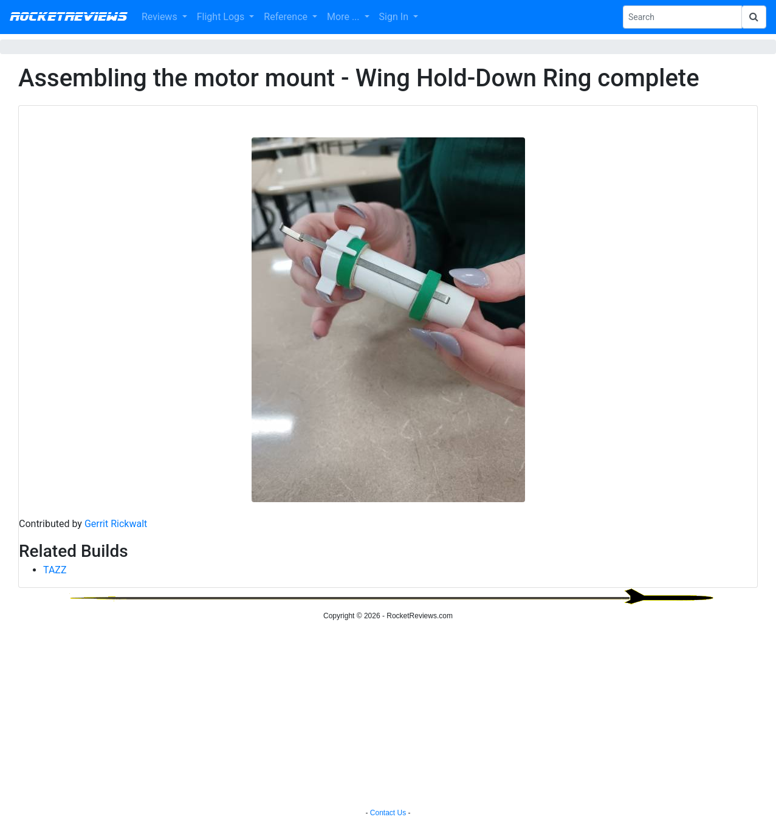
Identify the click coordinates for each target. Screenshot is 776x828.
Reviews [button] (161, 16)
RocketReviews (68, 17)
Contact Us (388, 813)
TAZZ (55, 570)
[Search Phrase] (682, 17)
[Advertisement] (388, 716)
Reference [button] (287, 16)
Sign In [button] (395, 16)
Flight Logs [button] (222, 16)
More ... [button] (344, 16)
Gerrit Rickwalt (115, 524)
